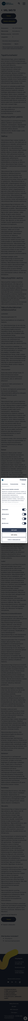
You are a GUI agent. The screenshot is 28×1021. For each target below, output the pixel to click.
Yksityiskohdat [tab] (14, 484)
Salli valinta (14, 534)
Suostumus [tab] (5, 484)
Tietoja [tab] (23, 484)
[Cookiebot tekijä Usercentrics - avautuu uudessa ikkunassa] (20, 480)
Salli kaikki (14, 530)
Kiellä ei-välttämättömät (14, 539)
